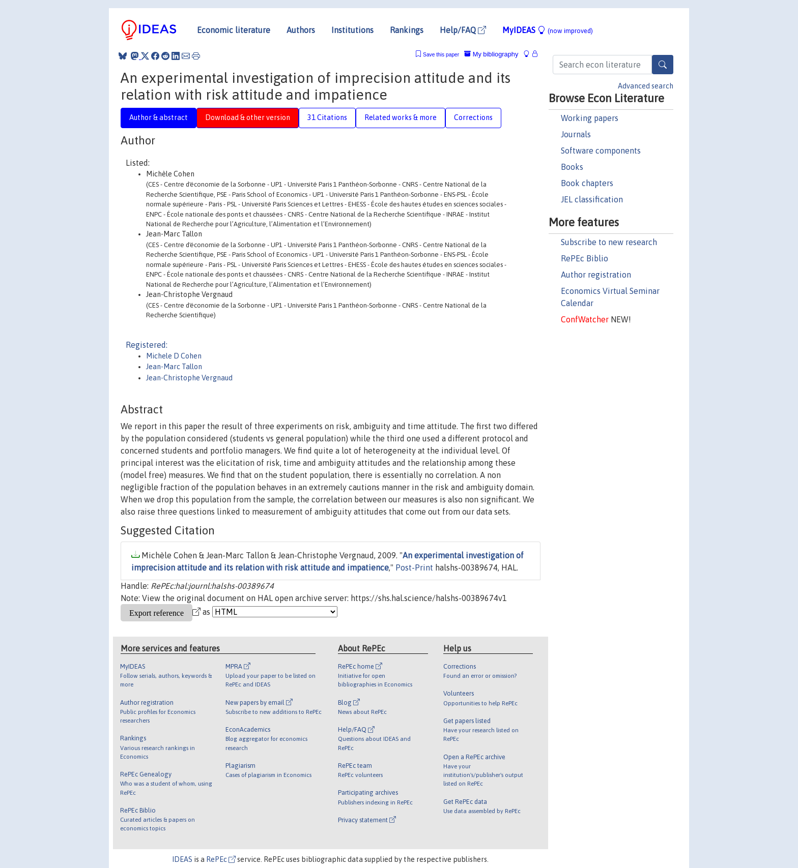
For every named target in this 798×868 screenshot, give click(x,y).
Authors (301, 30)
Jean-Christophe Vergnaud (189, 378)
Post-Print (414, 567)
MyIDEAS (547, 30)
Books (572, 166)
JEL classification (592, 199)
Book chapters (587, 183)
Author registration (596, 274)
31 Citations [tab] (327, 117)
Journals (576, 134)
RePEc (221, 859)
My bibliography (491, 54)
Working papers (589, 118)
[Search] (662, 64)
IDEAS (182, 859)
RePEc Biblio (584, 258)
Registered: (146, 344)
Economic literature (233, 30)
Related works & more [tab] (400, 117)
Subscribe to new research (609, 242)
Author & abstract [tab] (158, 117)
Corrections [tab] (473, 117)
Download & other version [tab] (247, 117)
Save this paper (441, 54)
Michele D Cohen (174, 356)
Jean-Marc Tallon (174, 367)
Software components (601, 150)
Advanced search (645, 86)
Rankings (406, 30)
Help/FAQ (463, 30)
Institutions (352, 30)
